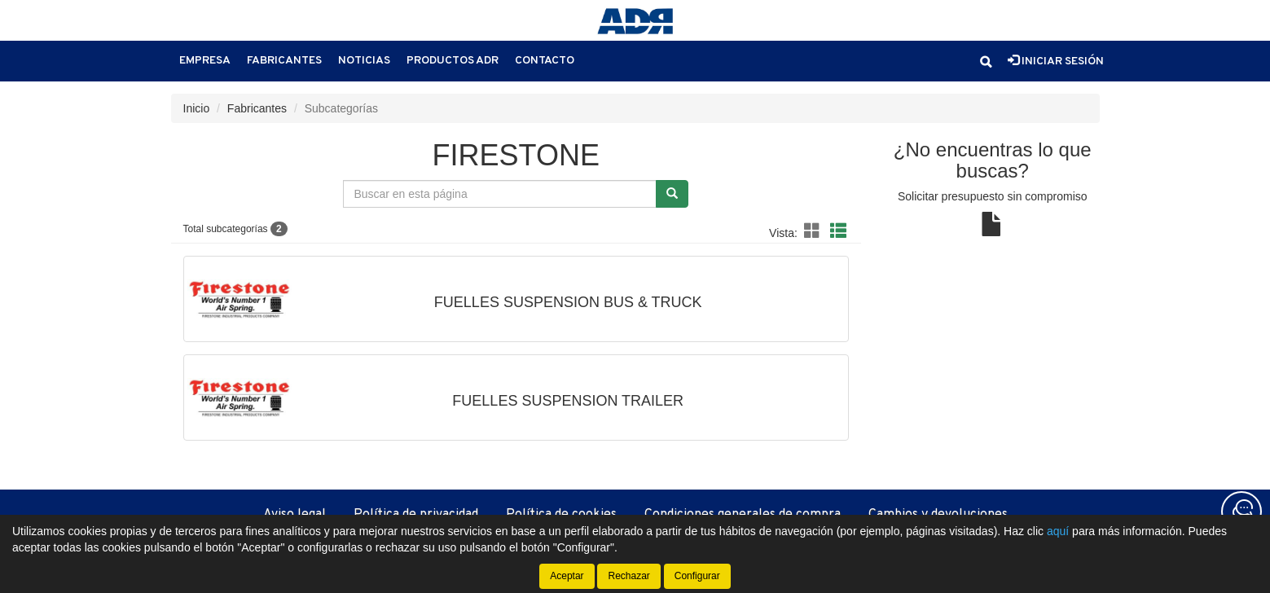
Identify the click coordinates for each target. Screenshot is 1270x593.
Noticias (364, 61)
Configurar (697, 576)
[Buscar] (672, 194)
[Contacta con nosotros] (1241, 511)
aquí (1058, 531)
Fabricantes (284, 61)
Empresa (205, 61)
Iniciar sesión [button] (1056, 61)
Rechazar (628, 576)
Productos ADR (452, 61)
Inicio (196, 108)
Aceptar (566, 576)
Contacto (544, 61)
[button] (986, 62)
